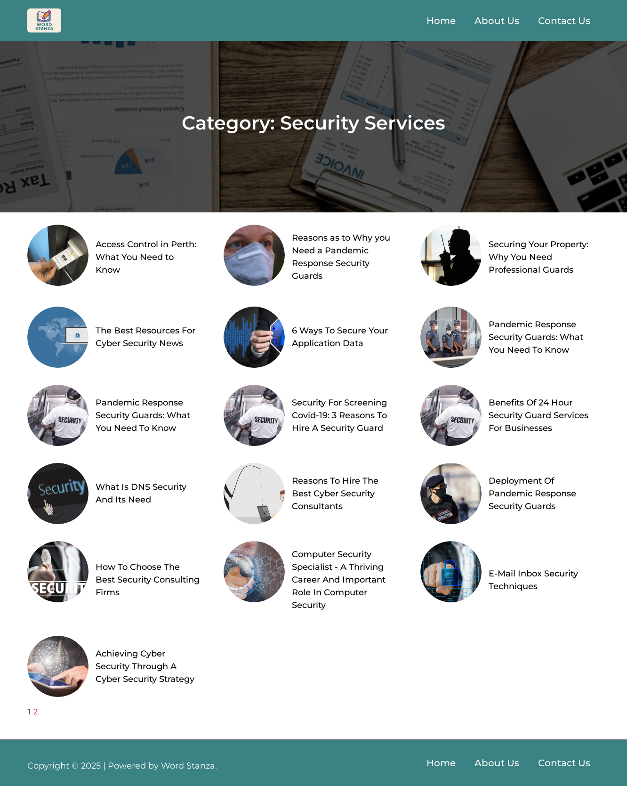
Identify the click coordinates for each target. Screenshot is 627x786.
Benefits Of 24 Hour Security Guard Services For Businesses (538, 415)
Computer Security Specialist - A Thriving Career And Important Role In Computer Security (339, 579)
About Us (496, 20)
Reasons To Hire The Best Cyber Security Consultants (335, 493)
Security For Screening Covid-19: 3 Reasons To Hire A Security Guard (339, 415)
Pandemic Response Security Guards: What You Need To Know (536, 337)
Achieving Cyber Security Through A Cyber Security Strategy (145, 666)
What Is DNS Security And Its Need (141, 493)
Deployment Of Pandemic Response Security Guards (532, 493)
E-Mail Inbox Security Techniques (533, 580)
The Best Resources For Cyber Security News (145, 336)
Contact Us (564, 20)
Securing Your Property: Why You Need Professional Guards (538, 257)
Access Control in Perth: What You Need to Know (146, 257)
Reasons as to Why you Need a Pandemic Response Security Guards (341, 257)
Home (441, 20)
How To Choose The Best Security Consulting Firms (148, 580)
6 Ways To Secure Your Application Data (340, 336)
